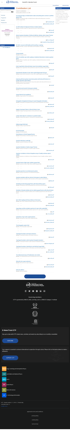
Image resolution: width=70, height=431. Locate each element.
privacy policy (35, 415)
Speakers (3, 20)
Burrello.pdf (51, 258)
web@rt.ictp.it (4, 406)
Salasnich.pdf (51, 48)
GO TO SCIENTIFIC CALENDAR (36, 276)
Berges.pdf (51, 98)
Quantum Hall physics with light (23, 140)
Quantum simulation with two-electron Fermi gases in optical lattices (31, 177)
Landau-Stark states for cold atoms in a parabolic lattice (28, 115)
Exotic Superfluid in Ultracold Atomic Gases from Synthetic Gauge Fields (32, 66)
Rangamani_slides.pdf (49, 230)
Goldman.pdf (51, 112)
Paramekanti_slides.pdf (48, 23)
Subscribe (10, 340)
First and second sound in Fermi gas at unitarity (26, 88)
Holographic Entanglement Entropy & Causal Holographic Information (31, 101)
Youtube (33, 291)
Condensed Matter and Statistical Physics (13, 374)
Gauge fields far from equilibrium (23, 94)
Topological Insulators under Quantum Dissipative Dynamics (29, 240)
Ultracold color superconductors (23, 261)
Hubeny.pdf (51, 104)
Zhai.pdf (51, 69)
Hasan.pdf (51, 237)
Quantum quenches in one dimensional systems (27, 171)
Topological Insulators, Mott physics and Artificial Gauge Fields (30, 246)
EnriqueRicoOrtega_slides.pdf (47, 42)
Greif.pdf (51, 85)
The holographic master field (22, 225)
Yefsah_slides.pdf (50, 205)
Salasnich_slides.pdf (49, 50)
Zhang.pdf (51, 76)
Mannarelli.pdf (50, 264)
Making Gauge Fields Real (22, 124)
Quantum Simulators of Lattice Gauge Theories (26, 147)
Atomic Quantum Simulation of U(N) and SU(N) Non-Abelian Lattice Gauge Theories (34, 35)
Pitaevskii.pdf (50, 91)
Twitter (29, 291)
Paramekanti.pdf (50, 21)
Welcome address (20, 269)
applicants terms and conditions (35, 411)
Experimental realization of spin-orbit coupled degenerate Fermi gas (31, 72)
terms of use (35, 424)
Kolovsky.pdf (51, 119)
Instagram (37, 291)
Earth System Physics (8, 384)
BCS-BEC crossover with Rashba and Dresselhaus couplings (29, 45)
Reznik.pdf (51, 194)
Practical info (4, 22)
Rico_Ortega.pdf (50, 40)
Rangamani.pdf (50, 228)
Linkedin (40, 291)
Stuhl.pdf (51, 127)
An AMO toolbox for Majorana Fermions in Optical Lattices (29, 26)
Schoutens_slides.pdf (49, 222)
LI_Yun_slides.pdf (50, 213)
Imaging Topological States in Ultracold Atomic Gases (28, 109)
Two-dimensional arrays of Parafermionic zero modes (28, 255)
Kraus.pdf (51, 30)
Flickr (44, 291)
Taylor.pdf (51, 144)
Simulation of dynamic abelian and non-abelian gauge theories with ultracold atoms (34, 190)
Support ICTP (10, 357)
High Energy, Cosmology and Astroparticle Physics (15, 368)
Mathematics (6, 379)
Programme (3, 17)
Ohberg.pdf (51, 187)
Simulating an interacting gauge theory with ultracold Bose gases (30, 183)
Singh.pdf (51, 63)
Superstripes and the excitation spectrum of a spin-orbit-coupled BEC (31, 208)
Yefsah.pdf (51, 203)
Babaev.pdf (51, 137)
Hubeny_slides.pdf (50, 106)
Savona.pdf (51, 159)
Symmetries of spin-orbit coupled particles (25, 216)
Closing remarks (19, 53)
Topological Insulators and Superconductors (26, 233)
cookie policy (35, 419)
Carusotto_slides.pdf (49, 168)
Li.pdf (52, 211)
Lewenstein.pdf (50, 150)
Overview (3, 15)
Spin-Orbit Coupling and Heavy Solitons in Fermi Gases (28, 200)
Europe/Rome (56, 5)
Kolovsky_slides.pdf (49, 121)
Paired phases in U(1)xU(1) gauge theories (25, 134)
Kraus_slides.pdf (50, 32)
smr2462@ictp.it (6, 47)
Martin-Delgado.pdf (49, 243)
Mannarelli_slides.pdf (49, 266)
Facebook (25, 291)
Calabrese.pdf (50, 174)
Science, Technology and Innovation (12, 395)
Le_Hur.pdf (51, 249)
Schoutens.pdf (50, 220)
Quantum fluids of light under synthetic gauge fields (28, 162)
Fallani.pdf (51, 180)
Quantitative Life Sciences (9, 389)
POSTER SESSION (20, 130)
